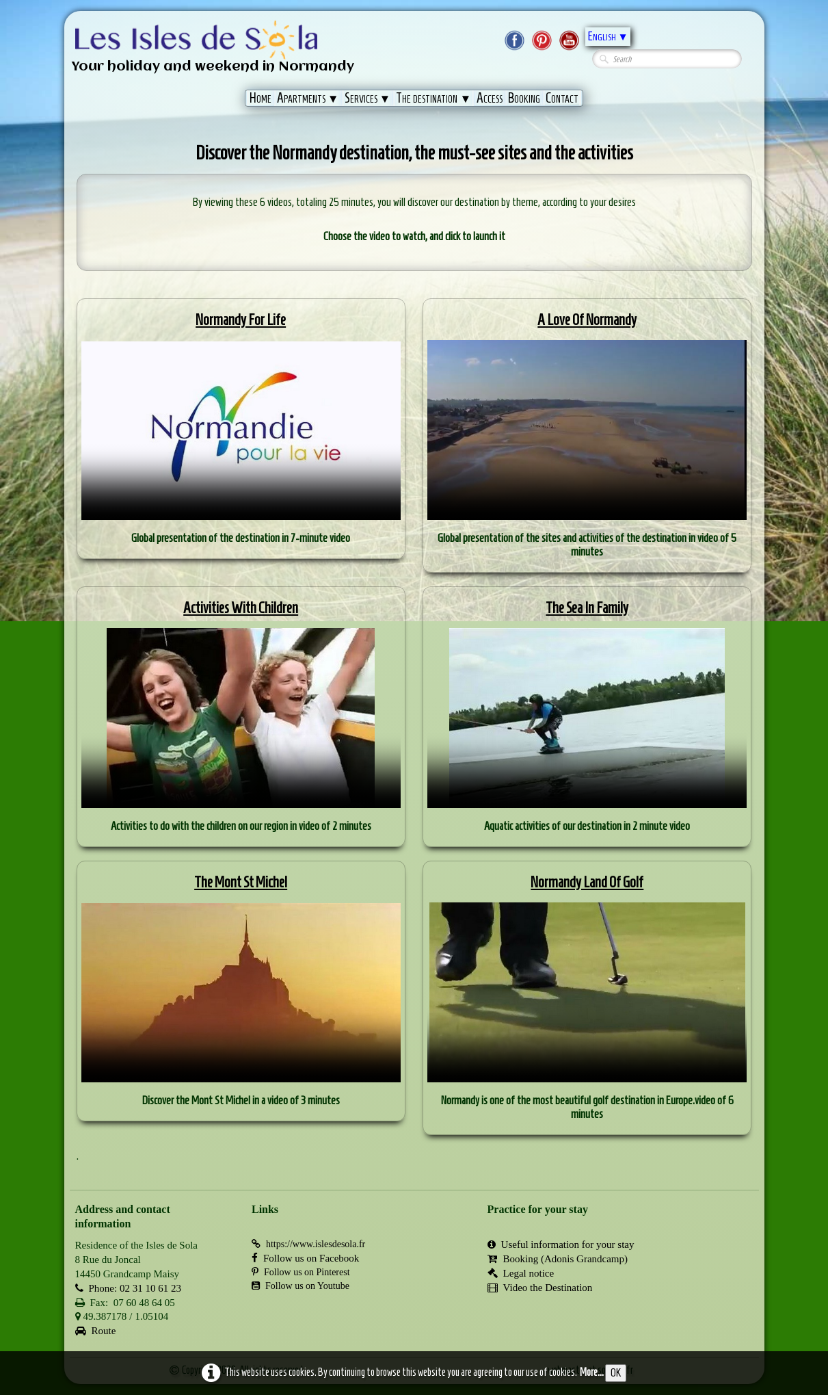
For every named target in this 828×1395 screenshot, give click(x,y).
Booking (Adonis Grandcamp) (558, 1258)
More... (592, 1372)
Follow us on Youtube (300, 1286)
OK (616, 1373)
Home (260, 97)
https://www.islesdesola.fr (308, 1244)
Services (368, 97)
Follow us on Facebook (305, 1258)
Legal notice (521, 1273)
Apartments (308, 97)
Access (490, 97)
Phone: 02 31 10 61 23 (128, 1288)
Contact (562, 97)
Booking (524, 97)
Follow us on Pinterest (301, 1272)
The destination (433, 97)
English (607, 36)
